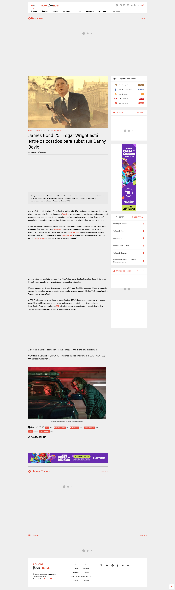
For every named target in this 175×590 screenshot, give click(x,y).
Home (34, 11)
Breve (45, 11)
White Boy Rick (73, 232)
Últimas (118, 113)
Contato (75, 580)
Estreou (78, 11)
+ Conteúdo (116, 11)
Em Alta (103, 11)
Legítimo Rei (67, 235)
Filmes (67, 11)
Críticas (86, 572)
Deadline (65, 214)
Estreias (76, 572)
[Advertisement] (87, 56)
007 (45, 131)
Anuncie (86, 580)
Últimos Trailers (39, 471)
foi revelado (58, 229)
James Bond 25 (55, 131)
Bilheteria (86, 569)
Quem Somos (75, 576)
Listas (33, 535)
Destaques (35, 18)
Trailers (90, 11)
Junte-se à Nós (86, 576)
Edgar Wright (40, 238)
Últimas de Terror (122, 271)
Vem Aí (76, 569)
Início (30, 131)
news (38, 131)
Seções (55, 11)
